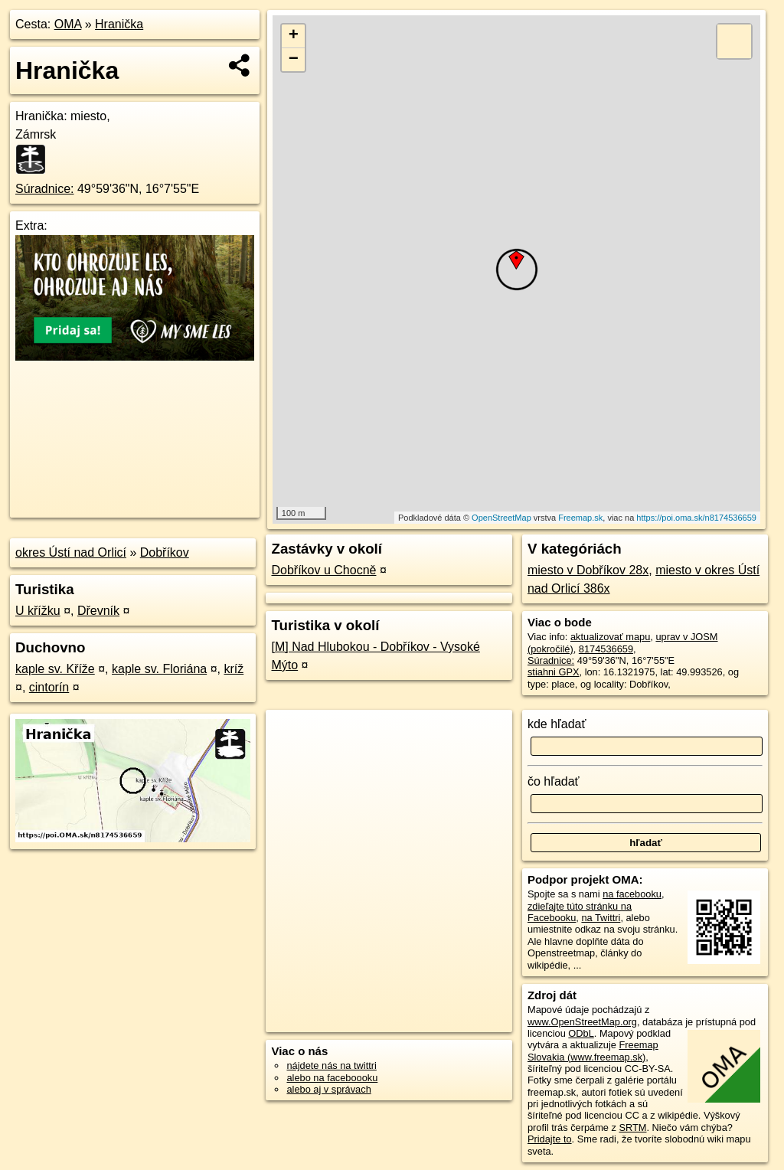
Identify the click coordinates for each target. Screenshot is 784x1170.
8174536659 (606, 649)
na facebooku (632, 894)
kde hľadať (557, 723)
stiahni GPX (554, 672)
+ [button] (294, 36)
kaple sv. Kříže (55, 668)
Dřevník (98, 610)
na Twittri (600, 917)
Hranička (119, 24)
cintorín (49, 687)
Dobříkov (164, 552)
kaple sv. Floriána (159, 668)
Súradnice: (44, 188)
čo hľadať (554, 781)
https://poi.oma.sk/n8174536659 (696, 517)
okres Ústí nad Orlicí (70, 552)
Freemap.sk (580, 517)
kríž (233, 668)
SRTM (632, 1127)
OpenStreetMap (501, 517)
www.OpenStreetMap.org (582, 1022)
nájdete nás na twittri (331, 1065)
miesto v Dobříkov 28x (588, 570)
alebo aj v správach (328, 1089)
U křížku (37, 610)
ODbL (580, 1033)
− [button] (294, 59)
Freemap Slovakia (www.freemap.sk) (593, 1050)
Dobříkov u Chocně (323, 570)
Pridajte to (550, 1139)
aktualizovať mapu (610, 636)
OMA (68, 24)
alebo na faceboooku (331, 1077)
